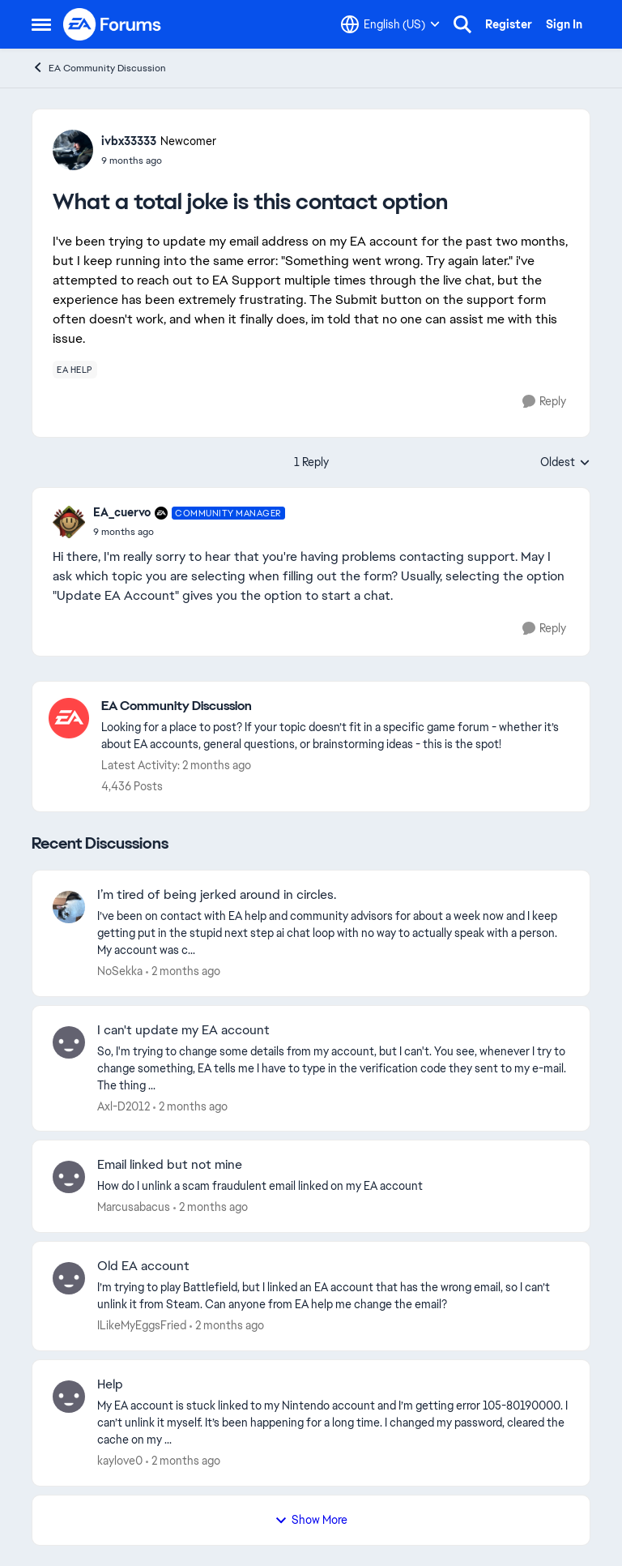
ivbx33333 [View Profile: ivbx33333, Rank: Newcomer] (128, 141)
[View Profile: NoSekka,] (69, 907)
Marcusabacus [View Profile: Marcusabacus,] (133, 1207)
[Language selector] (390, 24)
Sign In (564, 24)
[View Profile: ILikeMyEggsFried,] (69, 1278)
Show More (311, 1520)
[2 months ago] (183, 971)
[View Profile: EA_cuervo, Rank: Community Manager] (69, 522)
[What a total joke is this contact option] (189, 531)
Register (508, 24)
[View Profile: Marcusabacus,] (69, 1177)
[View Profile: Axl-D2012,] (69, 1042)
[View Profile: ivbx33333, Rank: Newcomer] (73, 150)
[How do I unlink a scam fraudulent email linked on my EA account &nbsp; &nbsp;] (333, 1186)
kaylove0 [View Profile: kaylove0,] (120, 1460)
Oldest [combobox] (565, 463)
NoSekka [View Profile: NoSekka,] (120, 971)
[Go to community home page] (112, 24)
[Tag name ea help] (75, 370)
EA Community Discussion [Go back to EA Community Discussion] (99, 68)
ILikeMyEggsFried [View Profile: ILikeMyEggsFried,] (141, 1325)
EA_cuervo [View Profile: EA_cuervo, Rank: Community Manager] (122, 512)
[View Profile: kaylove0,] (69, 1396)
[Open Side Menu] (41, 24)
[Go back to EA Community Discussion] (337, 706)
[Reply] (544, 402)
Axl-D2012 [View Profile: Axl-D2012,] (123, 1105)
